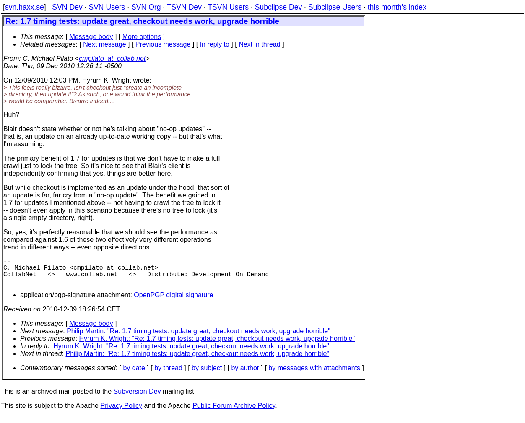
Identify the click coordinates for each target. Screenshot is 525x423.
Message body (91, 36)
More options (141, 36)
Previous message (163, 44)
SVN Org (146, 7)
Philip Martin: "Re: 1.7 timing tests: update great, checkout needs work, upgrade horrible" (198, 337)
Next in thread (260, 44)
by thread (168, 374)
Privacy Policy (121, 412)
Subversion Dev (137, 398)
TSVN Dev (184, 7)
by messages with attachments (314, 374)
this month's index (397, 7)
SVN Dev (67, 7)
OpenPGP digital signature (173, 301)
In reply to (214, 44)
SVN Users (106, 7)
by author (245, 374)
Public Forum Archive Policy (233, 412)
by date (134, 374)
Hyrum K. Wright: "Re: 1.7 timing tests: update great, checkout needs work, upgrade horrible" (217, 345)
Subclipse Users (334, 7)
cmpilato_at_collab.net (112, 58)
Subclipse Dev (278, 7)
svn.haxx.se (24, 7)
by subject (207, 374)
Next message (104, 44)
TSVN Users (228, 7)
